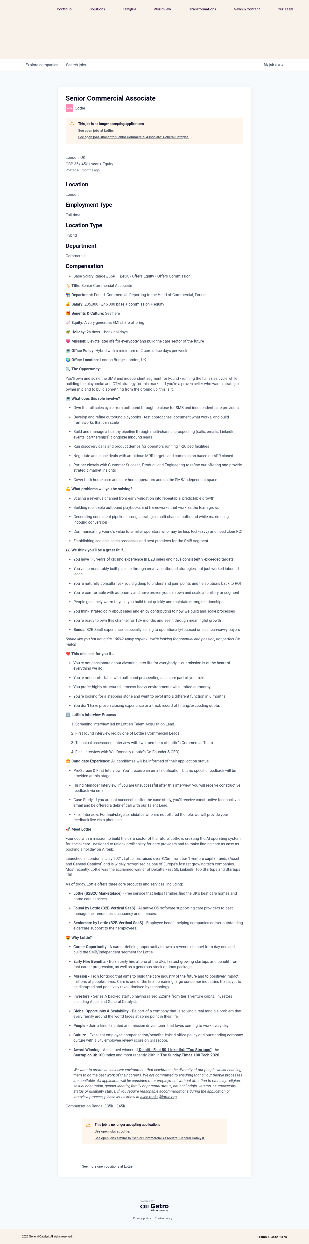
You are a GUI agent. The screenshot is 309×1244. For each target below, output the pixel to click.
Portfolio (64, 9)
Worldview (162, 9)
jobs (76, 65)
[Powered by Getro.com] (154, 1206)
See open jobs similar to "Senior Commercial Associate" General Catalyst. (133, 137)
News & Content (247, 9)
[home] (35, 9)
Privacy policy (142, 1218)
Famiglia (129, 9)
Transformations (202, 9)
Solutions (97, 9)
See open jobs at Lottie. (96, 130)
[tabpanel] (154, 696)
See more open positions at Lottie (107, 1166)
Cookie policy (163, 1218)
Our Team (285, 9)
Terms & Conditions (272, 1237)
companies (42, 65)
